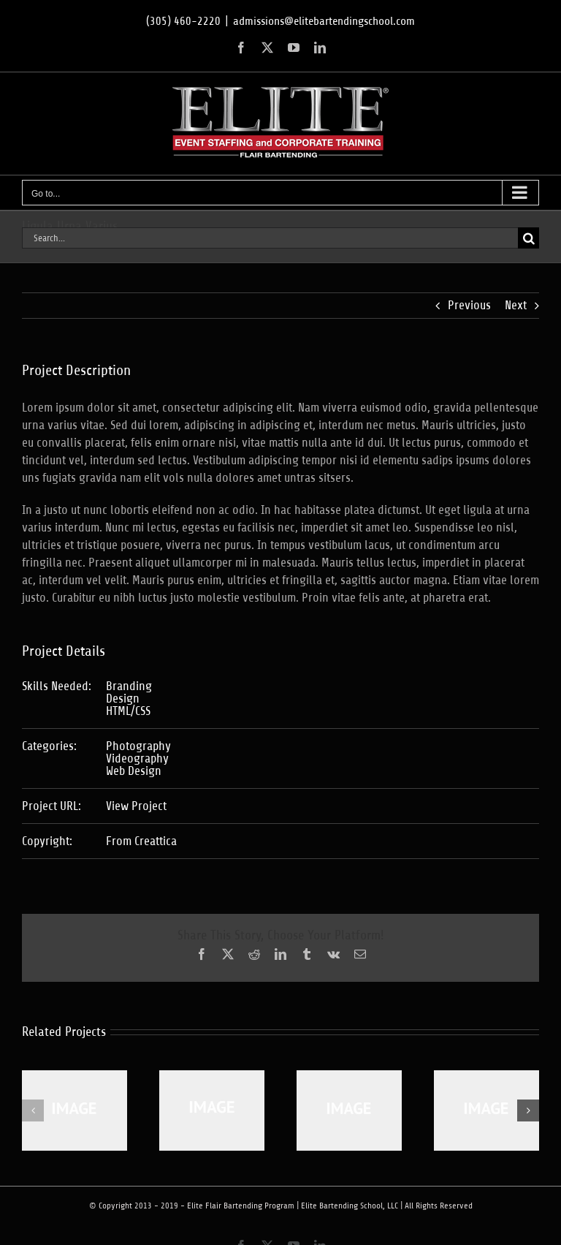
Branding (129, 686)
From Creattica (141, 841)
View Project (136, 806)
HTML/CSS (128, 711)
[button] (33, 1110)
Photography (138, 746)
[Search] (528, 238)
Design (123, 698)
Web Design (133, 771)
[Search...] (270, 238)
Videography (137, 758)
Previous (469, 305)
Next (516, 305)
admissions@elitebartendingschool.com (324, 21)
